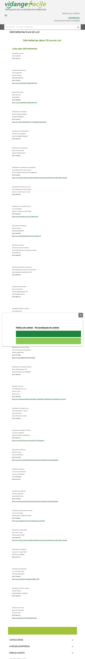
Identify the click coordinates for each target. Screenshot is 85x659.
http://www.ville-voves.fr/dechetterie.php (24, 618)
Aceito (48, 334)
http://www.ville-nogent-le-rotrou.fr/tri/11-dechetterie (28, 440)
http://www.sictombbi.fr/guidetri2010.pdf (24, 83)
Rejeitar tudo (48, 341)
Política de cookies (24, 327)
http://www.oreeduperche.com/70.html (23, 357)
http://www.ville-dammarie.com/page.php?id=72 (26, 236)
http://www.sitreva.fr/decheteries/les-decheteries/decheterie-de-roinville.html (35, 501)
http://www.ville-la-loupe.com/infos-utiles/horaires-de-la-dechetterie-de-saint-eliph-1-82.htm (39, 177)
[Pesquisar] (42, 27)
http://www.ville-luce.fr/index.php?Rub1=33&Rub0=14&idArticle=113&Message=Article (39, 399)
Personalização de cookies (47, 327)
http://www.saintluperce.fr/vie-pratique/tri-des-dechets (28, 520)
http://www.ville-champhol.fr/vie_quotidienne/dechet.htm (29, 122)
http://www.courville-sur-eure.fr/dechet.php (25, 216)
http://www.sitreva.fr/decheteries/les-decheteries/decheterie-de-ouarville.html (35, 460)
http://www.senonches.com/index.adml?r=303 (25, 579)
